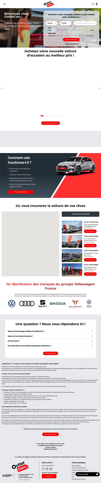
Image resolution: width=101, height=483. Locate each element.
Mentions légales (76, 465)
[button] (4, 4)
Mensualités (52, 33)
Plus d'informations (20, 192)
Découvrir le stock (90, 231)
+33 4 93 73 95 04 (88, 242)
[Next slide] (99, 88)
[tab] (42, 115)
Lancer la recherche (71, 39)
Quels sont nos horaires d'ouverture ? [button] (20, 336)
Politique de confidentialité (79, 468)
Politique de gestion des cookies (80, 470)
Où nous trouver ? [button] (14, 341)
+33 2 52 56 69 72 (88, 256)
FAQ (73, 477)
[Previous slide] (2, 88)
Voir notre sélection (50, 434)
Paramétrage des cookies (78, 479)
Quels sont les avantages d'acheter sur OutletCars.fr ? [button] (26, 331)
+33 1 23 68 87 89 (88, 270)
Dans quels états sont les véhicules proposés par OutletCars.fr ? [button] (29, 346)
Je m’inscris (49, 476)
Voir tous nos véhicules (71, 44)
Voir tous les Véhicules (50, 123)
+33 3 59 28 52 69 (88, 228)
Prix (49, 28)
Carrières (74, 474)
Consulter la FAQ (51, 353)
